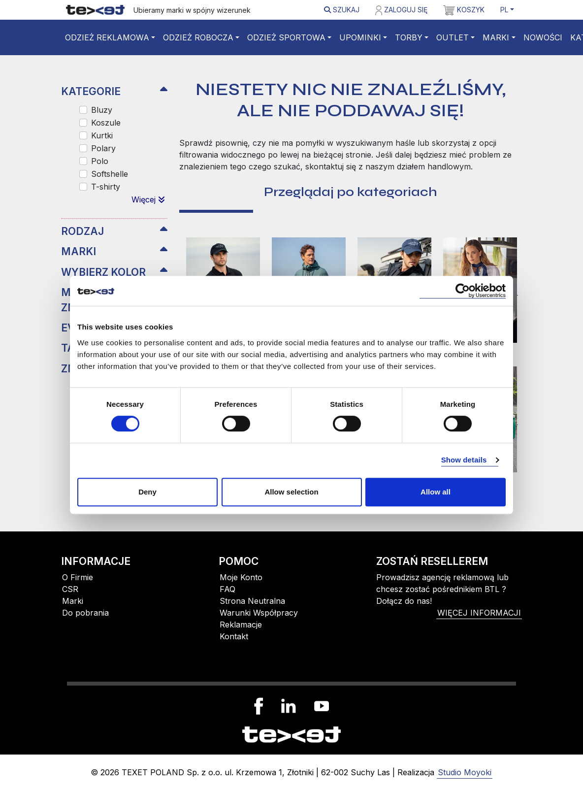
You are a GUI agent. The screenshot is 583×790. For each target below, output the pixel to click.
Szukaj (341, 9)
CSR (70, 589)
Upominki (360, 37)
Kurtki (102, 135)
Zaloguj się (401, 10)
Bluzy (101, 110)
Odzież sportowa (286, 37)
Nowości (542, 37)
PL (504, 9)
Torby (408, 37)
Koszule (106, 123)
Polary (103, 148)
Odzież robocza (198, 37)
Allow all (436, 492)
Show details (464, 460)
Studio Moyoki (464, 772)
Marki (496, 37)
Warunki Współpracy (259, 613)
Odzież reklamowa (107, 37)
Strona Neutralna (252, 601)
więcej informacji (479, 613)
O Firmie (77, 577)
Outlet (452, 37)
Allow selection (291, 492)
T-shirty (105, 187)
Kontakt (234, 636)
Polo (99, 161)
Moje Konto (241, 577)
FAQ (227, 589)
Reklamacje (241, 624)
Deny (147, 492)
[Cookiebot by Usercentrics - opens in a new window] (463, 290)
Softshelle (109, 174)
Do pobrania (85, 613)
